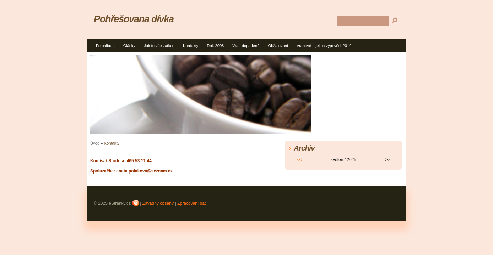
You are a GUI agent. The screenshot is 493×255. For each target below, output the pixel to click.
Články (129, 46)
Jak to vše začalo (159, 46)
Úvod (94, 143)
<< (299, 159)
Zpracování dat (191, 203)
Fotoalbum (105, 46)
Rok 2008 (215, 46)
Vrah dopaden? (245, 46)
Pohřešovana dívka (134, 18)
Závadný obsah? (158, 203)
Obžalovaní (278, 46)
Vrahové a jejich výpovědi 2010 (324, 46)
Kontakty (191, 46)
